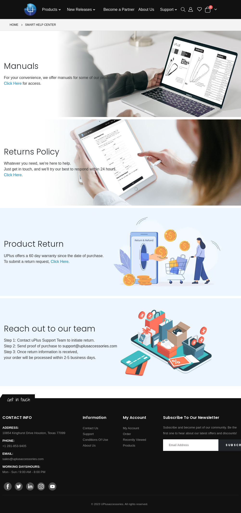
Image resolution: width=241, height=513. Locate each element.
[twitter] (19, 487)
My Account (131, 428)
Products (50, 9)
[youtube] (52, 487)
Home (14, 24)
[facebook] (8, 487)
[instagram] (41, 487)
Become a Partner (118, 9)
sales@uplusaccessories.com (23, 459)
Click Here (13, 83)
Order (127, 434)
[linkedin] (30, 487)
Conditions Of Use (95, 440)
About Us (146, 9)
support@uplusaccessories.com (90, 346)
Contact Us (90, 428)
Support (167, 9)
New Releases (80, 9)
